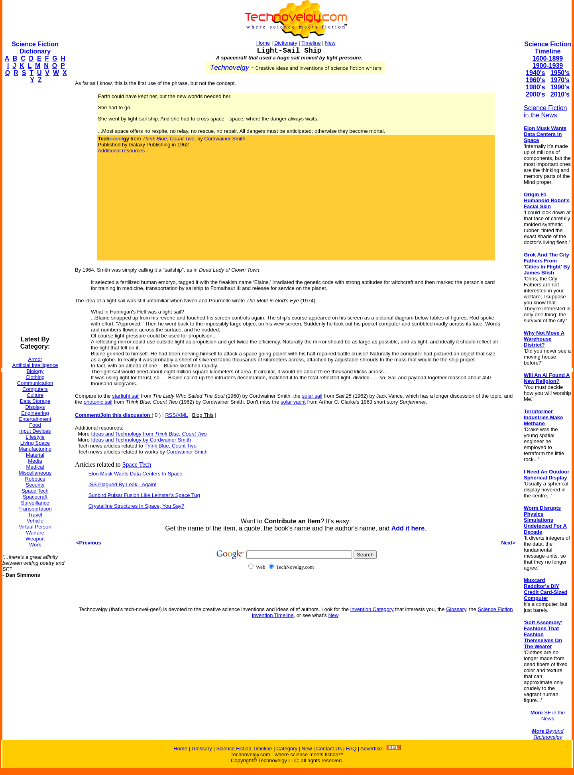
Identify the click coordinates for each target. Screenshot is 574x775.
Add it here (408, 528)
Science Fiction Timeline (547, 48)
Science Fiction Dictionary (35, 48)
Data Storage (35, 401)
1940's (535, 72)
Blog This (203, 415)
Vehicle (35, 521)
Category (286, 748)
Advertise (371, 748)
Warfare (35, 533)
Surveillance (35, 503)
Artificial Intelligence (35, 365)
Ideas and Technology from (148, 434)
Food (35, 425)
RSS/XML (176, 415)
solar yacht (293, 402)
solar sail (312, 396)
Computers (35, 389)
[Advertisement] (34, 209)
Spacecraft (35, 497)
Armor (35, 359)
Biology (35, 371)
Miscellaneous (35, 473)
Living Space (35, 443)
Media (35, 461)
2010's (560, 94)
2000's (535, 94)
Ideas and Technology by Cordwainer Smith (141, 440)
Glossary (456, 609)
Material (35, 455)
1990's (560, 87)
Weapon (35, 539)
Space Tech (35, 491)
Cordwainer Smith (224, 139)
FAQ (351, 748)
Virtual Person (35, 527)
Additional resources (121, 151)
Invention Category (371, 609)
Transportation (34, 509)
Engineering (35, 413)
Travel (35, 515)
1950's (560, 72)
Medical (35, 467)
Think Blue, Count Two (170, 446)
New (330, 43)
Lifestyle (35, 437)
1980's (535, 87)
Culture (35, 395)
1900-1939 (548, 65)
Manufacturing (35, 449)
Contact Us (329, 748)
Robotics (35, 479)
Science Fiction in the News (545, 111)
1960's (535, 80)
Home (263, 43)
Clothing (35, 377)
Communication (35, 383)
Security (35, 485)
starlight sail (126, 396)
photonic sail (98, 402)
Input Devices (35, 431)
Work (35, 545)
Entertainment (35, 419)
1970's (560, 80)
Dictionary (285, 43)
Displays (35, 407)
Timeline (311, 43)
